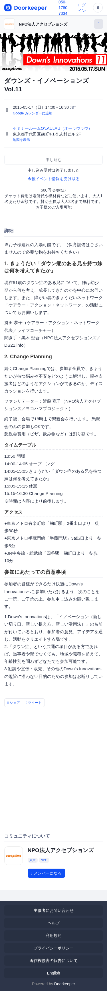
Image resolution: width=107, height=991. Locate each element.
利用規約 (54, 935)
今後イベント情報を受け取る (54, 178)
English (53, 973)
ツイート (34, 703)
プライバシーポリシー (54, 948)
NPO (44, 860)
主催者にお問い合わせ (54, 910)
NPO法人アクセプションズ (43, 24)
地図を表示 (21, 140)
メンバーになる (46, 873)
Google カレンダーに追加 (32, 113)
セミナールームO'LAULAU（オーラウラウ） (53, 128)
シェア (13, 703)
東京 (32, 860)
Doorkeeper (64, 984)
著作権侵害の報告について (54, 960)
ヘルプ (54, 923)
